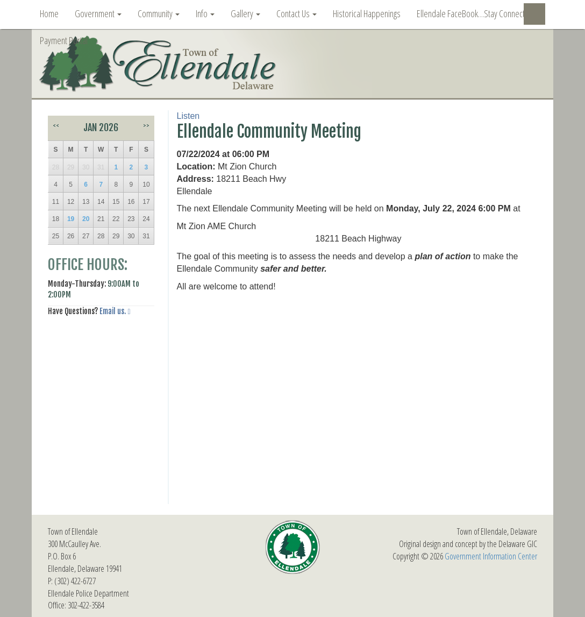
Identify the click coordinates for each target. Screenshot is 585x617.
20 (85, 219)
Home (49, 13)
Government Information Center (491, 556)
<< (56, 126)
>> (146, 126)
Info (205, 13)
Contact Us (296, 13)
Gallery (245, 13)
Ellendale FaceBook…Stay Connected (475, 13)
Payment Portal (64, 40)
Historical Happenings (367, 13)
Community (159, 13)
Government (98, 13)
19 (70, 219)
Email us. (112, 311)
